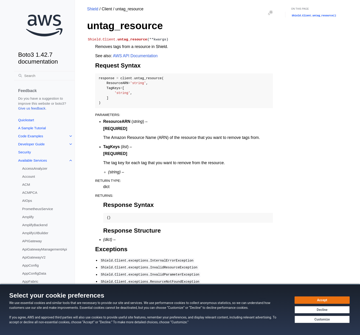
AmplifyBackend (35, 225)
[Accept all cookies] (322, 300)
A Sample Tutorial (32, 128)
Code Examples (30, 136)
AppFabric (30, 281)
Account (28, 176)
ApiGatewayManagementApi (44, 249)
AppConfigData (34, 273)
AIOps (27, 201)
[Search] (44, 75)
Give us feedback (31, 108)
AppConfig (30, 265)
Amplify (28, 217)
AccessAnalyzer (35, 168)
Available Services (32, 160)
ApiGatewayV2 (34, 257)
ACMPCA (29, 192)
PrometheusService (37, 209)
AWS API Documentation (135, 55)
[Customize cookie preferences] (322, 319)
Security (24, 152)
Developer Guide (31, 144)
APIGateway (32, 241)
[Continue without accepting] (322, 309)
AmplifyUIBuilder (35, 233)
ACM (26, 184)
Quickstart (26, 120)
